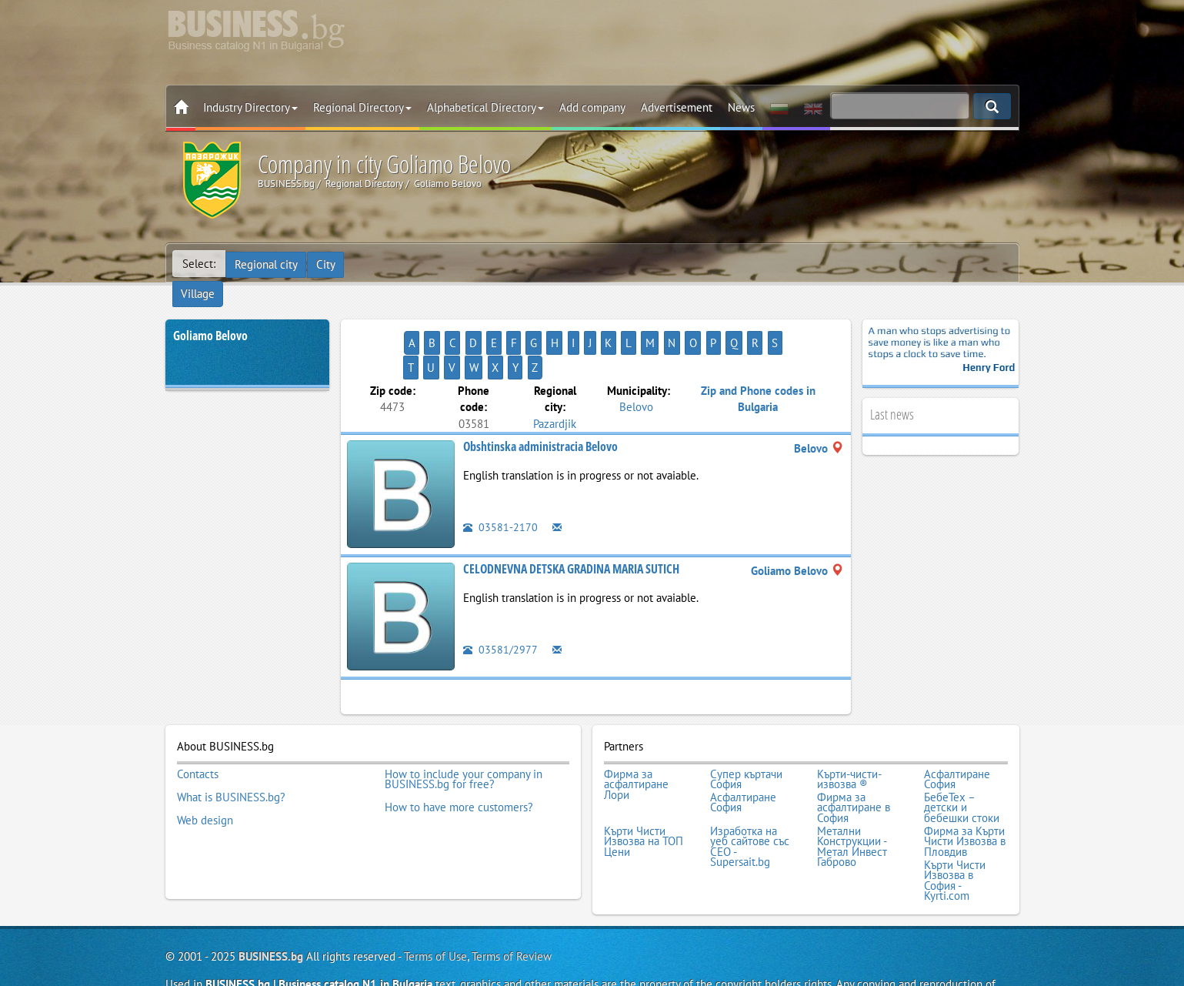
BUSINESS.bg (270, 898)
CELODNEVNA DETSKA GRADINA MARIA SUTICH (571, 521)
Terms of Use (435, 898)
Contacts (197, 725)
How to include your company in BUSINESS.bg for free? (463, 730)
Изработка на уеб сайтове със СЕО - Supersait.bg (749, 792)
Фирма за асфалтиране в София (853, 756)
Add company (592, 107)
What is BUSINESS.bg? (231, 745)
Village (373, 263)
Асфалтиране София (957, 730)
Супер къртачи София (746, 730)
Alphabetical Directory (485, 107)
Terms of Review (512, 898)
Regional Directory (362, 107)
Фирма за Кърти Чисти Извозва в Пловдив (965, 787)
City (327, 263)
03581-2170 (500, 479)
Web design (205, 766)
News (741, 107)
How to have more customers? (459, 755)
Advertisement (676, 107)
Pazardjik (554, 375)
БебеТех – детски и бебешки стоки (961, 756)
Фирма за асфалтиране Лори (636, 735)
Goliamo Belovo (210, 312)
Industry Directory (250, 107)
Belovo (636, 359)
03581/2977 (500, 601)
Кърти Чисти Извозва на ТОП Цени (643, 787)
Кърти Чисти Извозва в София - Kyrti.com (955, 823)
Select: (198, 263)
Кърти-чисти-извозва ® (849, 730)
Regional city (267, 263)
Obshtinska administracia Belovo (540, 398)
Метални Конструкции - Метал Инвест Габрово (852, 792)
